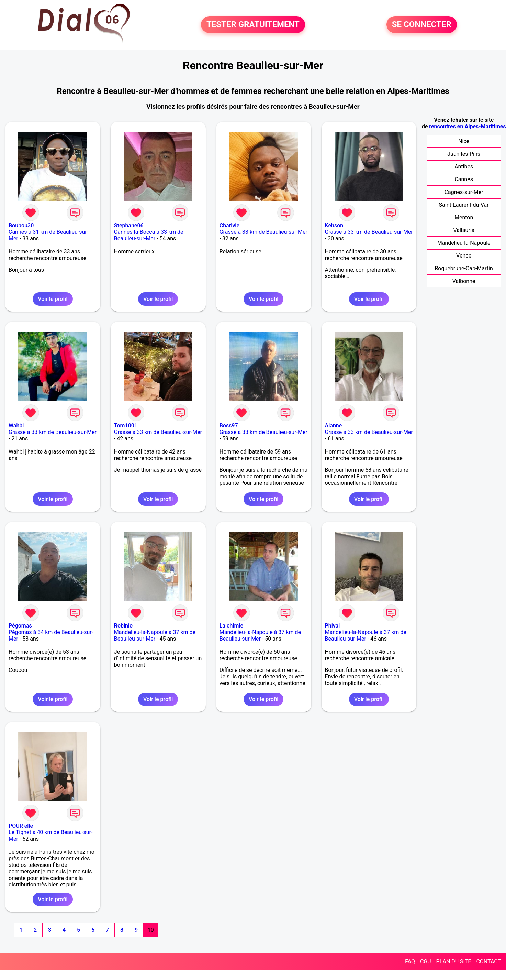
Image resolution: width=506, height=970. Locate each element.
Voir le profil (52, 299)
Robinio (123, 625)
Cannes (463, 179)
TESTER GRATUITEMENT (253, 25)
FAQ (410, 961)
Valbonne (463, 281)
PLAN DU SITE (453, 961)
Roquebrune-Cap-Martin (464, 268)
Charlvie (229, 225)
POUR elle (21, 825)
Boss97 (229, 425)
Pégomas (20, 625)
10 (150, 930)
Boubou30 (21, 225)
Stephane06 (129, 225)
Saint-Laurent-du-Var (464, 204)
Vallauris (463, 230)
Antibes (463, 166)
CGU (425, 961)
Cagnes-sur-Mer (464, 192)
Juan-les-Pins (463, 154)
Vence (463, 255)
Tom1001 (125, 425)
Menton (463, 217)
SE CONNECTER (421, 25)
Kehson (334, 225)
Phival (332, 625)
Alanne (333, 425)
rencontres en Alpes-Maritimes (467, 126)
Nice (463, 141)
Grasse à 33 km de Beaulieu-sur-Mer (263, 232)
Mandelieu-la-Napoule (464, 243)
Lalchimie (231, 625)
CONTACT (488, 961)
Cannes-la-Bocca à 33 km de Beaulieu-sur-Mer (148, 235)
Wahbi (16, 425)
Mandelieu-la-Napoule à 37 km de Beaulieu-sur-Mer (154, 635)
